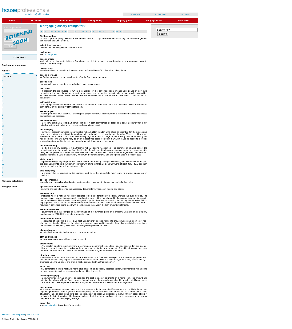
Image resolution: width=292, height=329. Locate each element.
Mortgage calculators (12, 181)
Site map (6, 314)
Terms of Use (32, 314)
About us (185, 14)
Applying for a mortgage (14, 65)
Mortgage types (9, 187)
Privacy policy (18, 314)
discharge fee (50, 54)
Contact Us (160, 14)
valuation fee (51, 305)
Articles (6, 71)
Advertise (135, 14)
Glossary (6, 76)
